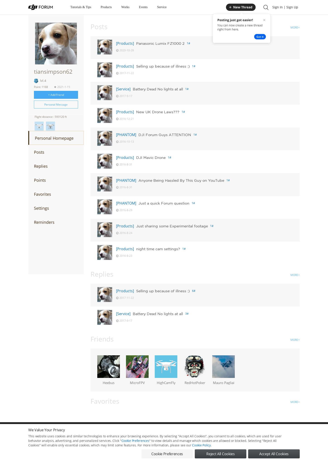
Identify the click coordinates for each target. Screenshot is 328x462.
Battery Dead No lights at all (158, 89)
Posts (39, 152)
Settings (41, 208)
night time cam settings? (158, 249)
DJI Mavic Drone (151, 158)
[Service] (123, 89)
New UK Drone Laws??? (157, 112)
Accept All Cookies (274, 453)
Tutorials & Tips (80, 7)
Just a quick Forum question (163, 203)
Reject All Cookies (220, 453)
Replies (41, 166)
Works (125, 7)
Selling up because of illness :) (163, 66)
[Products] (125, 43)
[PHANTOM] (126, 134)
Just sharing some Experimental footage (172, 226)
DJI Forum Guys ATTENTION (164, 135)
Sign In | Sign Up (285, 7)
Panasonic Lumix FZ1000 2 (160, 43)
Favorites (42, 194)
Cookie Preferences (135, 440)
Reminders (44, 222)
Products (106, 7)
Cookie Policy (201, 445)
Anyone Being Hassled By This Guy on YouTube (181, 180)
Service (161, 7)
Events (143, 7)
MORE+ (295, 27)
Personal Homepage (54, 138)
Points (40, 180)
